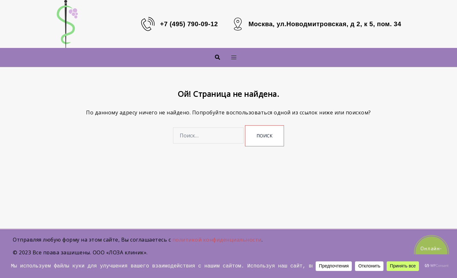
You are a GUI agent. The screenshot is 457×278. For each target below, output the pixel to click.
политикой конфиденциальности (217, 239)
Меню (223, 57)
